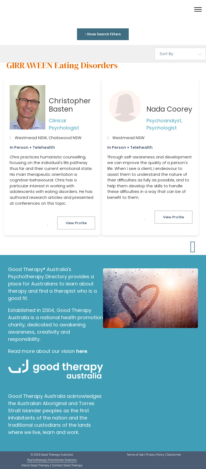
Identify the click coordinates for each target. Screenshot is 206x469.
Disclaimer (174, 455)
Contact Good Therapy (67, 465)
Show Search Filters (103, 34)
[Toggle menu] (198, 9)
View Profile (76, 223)
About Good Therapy (35, 465)
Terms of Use (135, 455)
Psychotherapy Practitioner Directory (52, 460)
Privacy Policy (155, 455)
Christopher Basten (70, 105)
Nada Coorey (169, 109)
